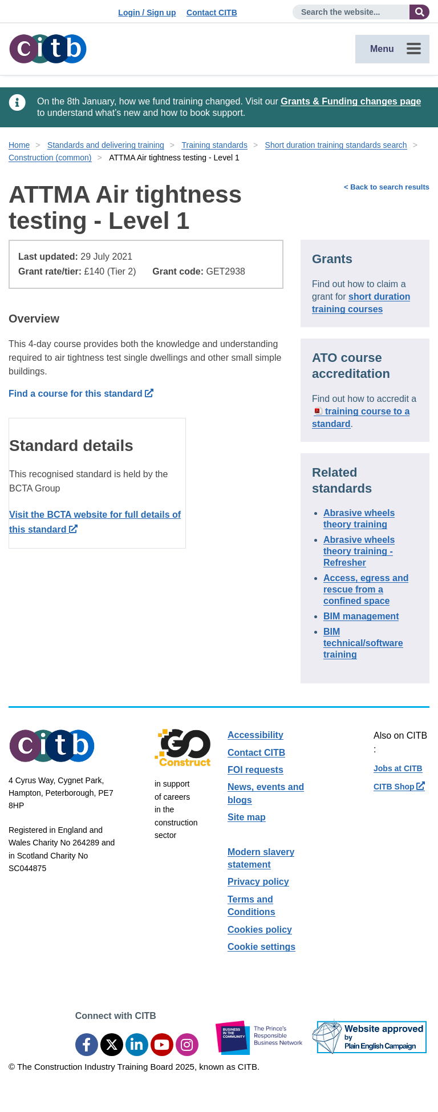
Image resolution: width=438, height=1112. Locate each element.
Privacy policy (258, 882)
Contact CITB (211, 12)
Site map (247, 817)
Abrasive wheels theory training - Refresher (359, 551)
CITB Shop (399, 786)
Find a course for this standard (81, 393)
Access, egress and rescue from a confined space (365, 589)
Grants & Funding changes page (351, 101)
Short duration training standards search (336, 145)
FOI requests (255, 770)
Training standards (214, 145)
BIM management (361, 616)
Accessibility (255, 735)
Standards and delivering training (105, 145)
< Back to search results (386, 187)
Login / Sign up (147, 12)
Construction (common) (50, 157)
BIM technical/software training (363, 643)
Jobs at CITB (398, 768)
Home (19, 145)
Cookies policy (260, 929)
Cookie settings (261, 947)
